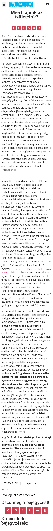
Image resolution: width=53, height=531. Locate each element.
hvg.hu (4, 489)
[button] (4, 4)
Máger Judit (30, 483)
